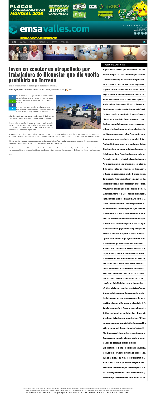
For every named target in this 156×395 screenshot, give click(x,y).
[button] (12, 53)
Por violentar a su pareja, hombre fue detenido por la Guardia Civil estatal (128, 163)
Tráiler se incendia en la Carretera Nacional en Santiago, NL (123, 327)
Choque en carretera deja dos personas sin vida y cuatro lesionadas (126, 79)
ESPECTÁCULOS (43, 42)
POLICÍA (32, 42)
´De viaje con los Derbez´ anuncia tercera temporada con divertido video (128, 178)
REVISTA (54, 42)
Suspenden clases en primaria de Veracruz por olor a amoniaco (125, 89)
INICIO (14, 42)
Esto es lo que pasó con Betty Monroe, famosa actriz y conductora (126, 119)
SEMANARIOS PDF (66, 42)
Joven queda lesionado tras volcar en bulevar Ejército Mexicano (125, 357)
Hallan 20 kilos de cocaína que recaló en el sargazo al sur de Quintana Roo (129, 362)
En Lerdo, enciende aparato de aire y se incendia (119, 342)
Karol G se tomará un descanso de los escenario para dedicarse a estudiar (128, 347)
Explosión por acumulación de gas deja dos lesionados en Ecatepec (126, 238)
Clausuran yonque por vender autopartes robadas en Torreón (124, 337)
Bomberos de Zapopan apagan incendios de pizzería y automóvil (125, 228)
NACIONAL (23, 42)
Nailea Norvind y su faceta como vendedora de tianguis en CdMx (125, 149)
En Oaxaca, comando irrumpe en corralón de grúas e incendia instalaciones (129, 173)
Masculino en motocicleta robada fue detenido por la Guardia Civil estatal (128, 109)
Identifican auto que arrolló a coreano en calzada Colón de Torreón (126, 303)
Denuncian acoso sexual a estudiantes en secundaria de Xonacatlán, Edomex (129, 139)
